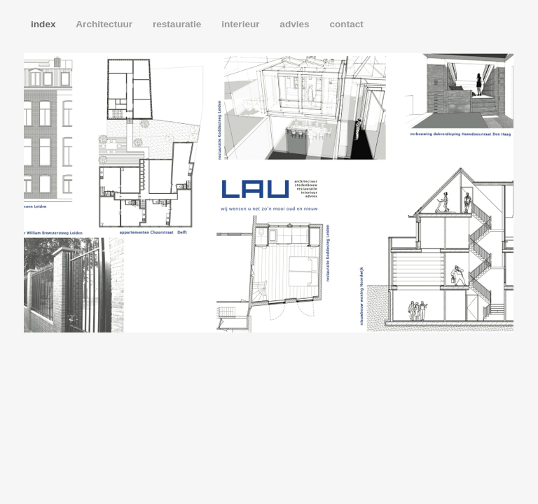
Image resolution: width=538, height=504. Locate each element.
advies (296, 24)
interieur (241, 24)
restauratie (178, 24)
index (44, 24)
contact (346, 24)
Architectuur (105, 24)
